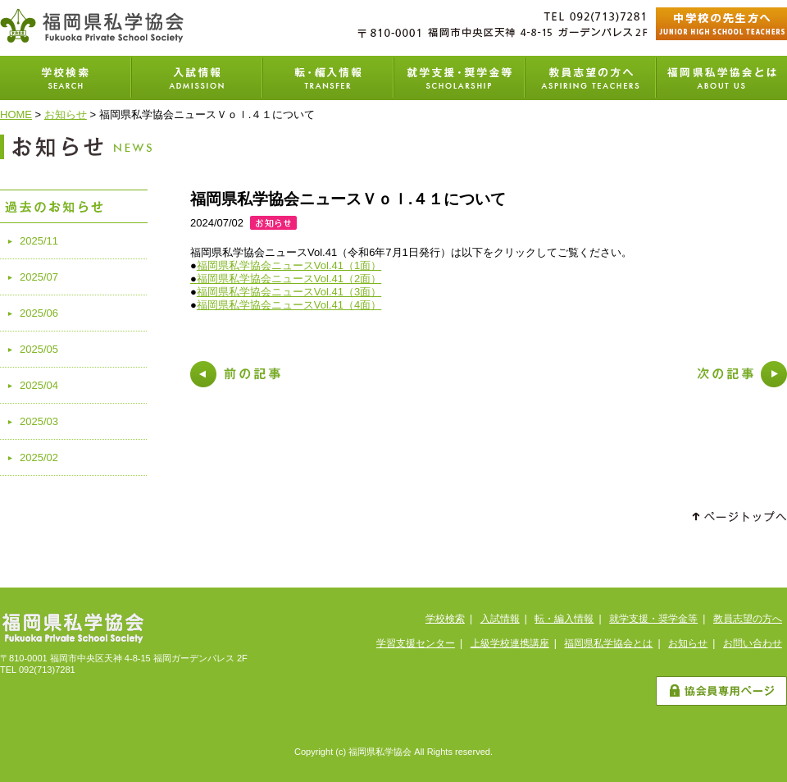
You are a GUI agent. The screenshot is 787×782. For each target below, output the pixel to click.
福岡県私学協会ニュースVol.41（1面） (289, 265)
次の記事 (742, 374)
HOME (16, 114)
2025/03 (39, 421)
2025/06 (39, 313)
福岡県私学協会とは (721, 78)
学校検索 (65, 78)
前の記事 (235, 374)
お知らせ (65, 114)
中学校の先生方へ (721, 23)
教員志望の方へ (590, 78)
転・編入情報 (564, 618)
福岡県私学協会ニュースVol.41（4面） (289, 305)
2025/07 (39, 277)
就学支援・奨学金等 (459, 78)
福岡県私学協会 (92, 25)
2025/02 (39, 457)
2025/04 (39, 385)
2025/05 (39, 349)
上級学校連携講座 (510, 643)
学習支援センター (415, 643)
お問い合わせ (752, 643)
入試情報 (196, 78)
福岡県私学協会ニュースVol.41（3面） (289, 292)
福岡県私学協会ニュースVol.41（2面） (289, 278)
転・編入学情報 (328, 78)
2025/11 (39, 241)
